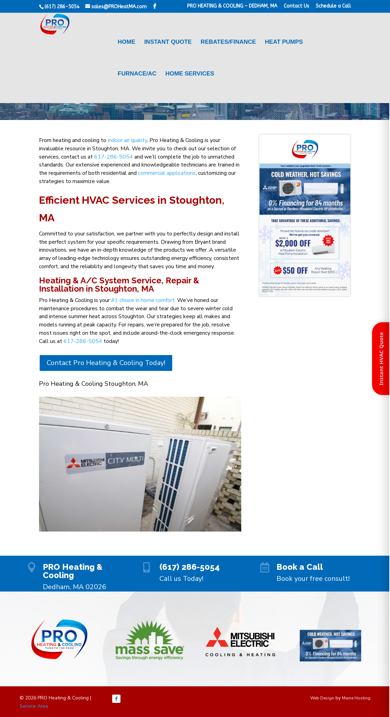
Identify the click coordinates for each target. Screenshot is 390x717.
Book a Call (299, 567)
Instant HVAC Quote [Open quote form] (381, 358)
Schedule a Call (333, 6)
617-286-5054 (113, 157)
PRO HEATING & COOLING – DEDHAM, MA (232, 6)
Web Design (322, 698)
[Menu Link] (93, 57)
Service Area (34, 706)
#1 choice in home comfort (143, 300)
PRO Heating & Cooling (73, 571)
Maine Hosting (356, 698)
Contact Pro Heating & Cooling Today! (106, 362)
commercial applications (167, 173)
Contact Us (296, 6)
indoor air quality (127, 140)
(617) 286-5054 (189, 567)
